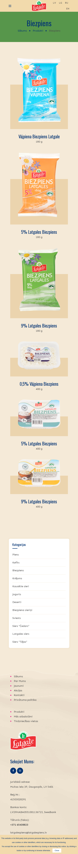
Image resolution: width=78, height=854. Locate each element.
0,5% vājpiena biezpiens (39, 384)
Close (57, 851)
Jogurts (16, 594)
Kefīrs (15, 562)
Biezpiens (18, 570)
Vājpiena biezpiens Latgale (39, 136)
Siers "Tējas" (19, 641)
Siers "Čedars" (20, 626)
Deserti (16, 602)
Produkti (38, 30)
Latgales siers (20, 633)
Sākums (22, 30)
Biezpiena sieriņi (22, 610)
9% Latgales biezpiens (39, 325)
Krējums (17, 578)
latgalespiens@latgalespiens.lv (28, 832)
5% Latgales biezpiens (39, 232)
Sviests (16, 618)
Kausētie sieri (20, 586)
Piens (15, 554)
